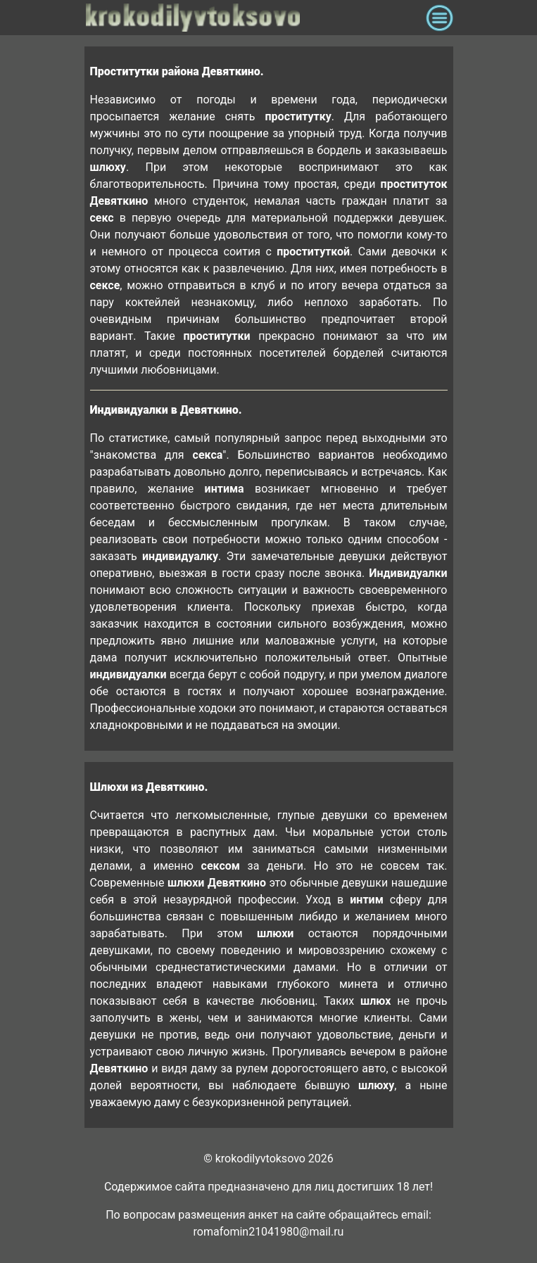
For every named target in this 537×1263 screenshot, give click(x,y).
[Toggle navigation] (439, 18)
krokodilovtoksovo (252, 18)
